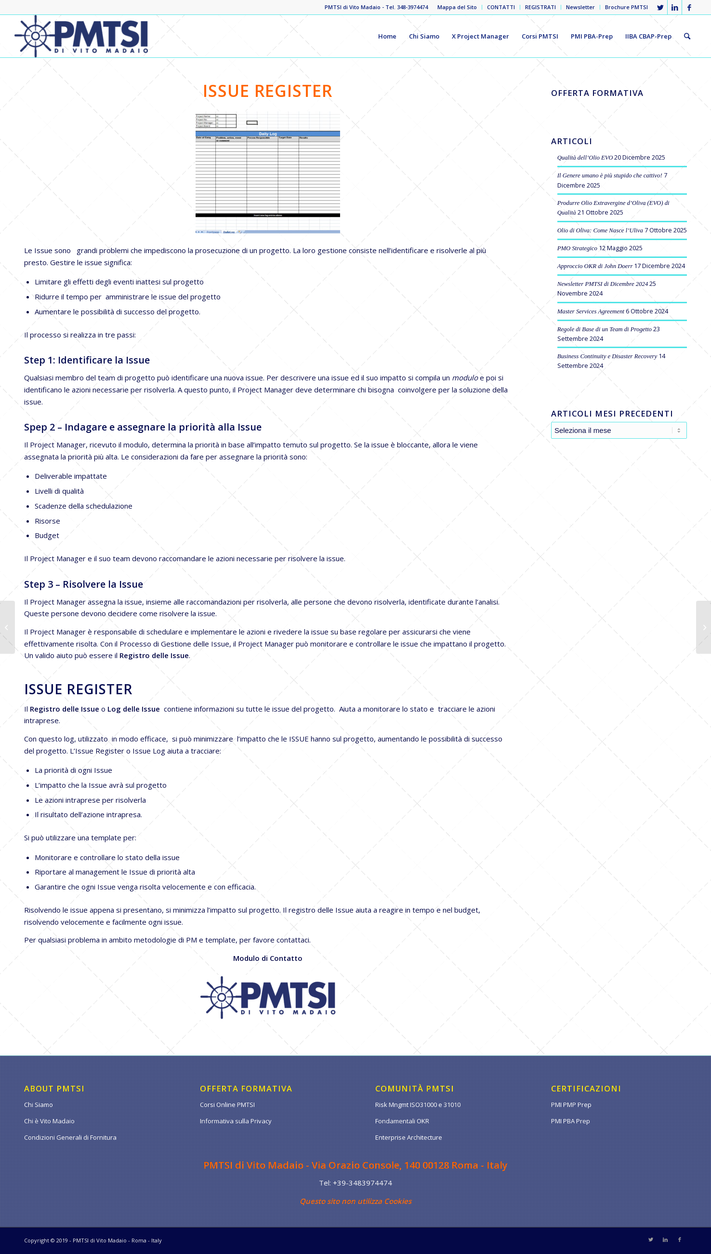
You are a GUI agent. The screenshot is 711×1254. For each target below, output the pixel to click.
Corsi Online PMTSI (227, 1104)
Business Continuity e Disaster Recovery (607, 356)
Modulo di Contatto (268, 958)
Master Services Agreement (591, 311)
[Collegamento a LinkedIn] (675, 7)
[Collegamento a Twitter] (660, 7)
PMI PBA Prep (570, 1121)
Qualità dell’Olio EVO (585, 157)
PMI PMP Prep (571, 1104)
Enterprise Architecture (408, 1137)
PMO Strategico (577, 248)
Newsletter (580, 7)
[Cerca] (687, 36)
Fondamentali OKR (402, 1121)
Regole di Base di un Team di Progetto (604, 329)
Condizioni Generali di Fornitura (70, 1137)
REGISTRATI (540, 7)
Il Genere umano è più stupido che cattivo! (609, 175)
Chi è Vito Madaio (49, 1121)
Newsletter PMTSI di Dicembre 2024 (602, 284)
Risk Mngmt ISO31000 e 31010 (418, 1104)
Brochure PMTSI (626, 7)
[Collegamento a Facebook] (689, 7)
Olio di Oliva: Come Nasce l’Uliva (600, 230)
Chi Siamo (38, 1104)
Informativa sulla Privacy (236, 1121)
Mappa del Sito (457, 7)
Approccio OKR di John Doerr (595, 266)
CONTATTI (501, 7)
